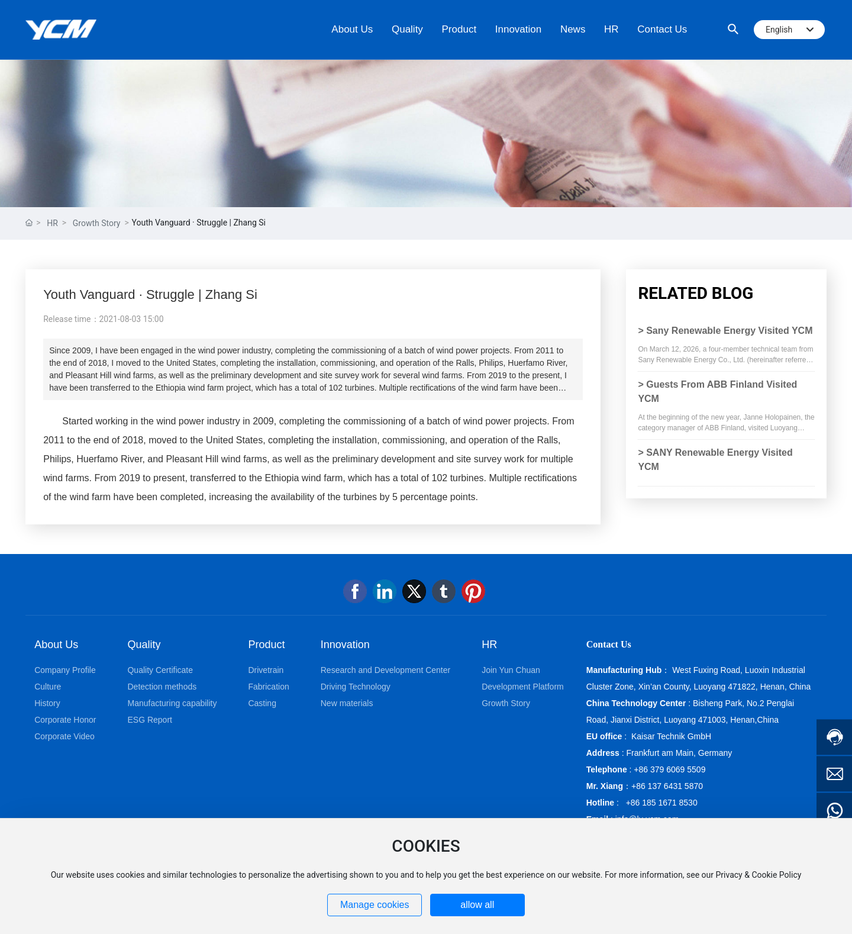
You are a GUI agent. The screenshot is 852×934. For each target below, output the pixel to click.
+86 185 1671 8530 (662, 802)
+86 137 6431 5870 (667, 786)
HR (52, 223)
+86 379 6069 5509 (669, 769)
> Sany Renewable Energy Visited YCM (725, 331)
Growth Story (97, 223)
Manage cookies (374, 905)
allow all (477, 905)
